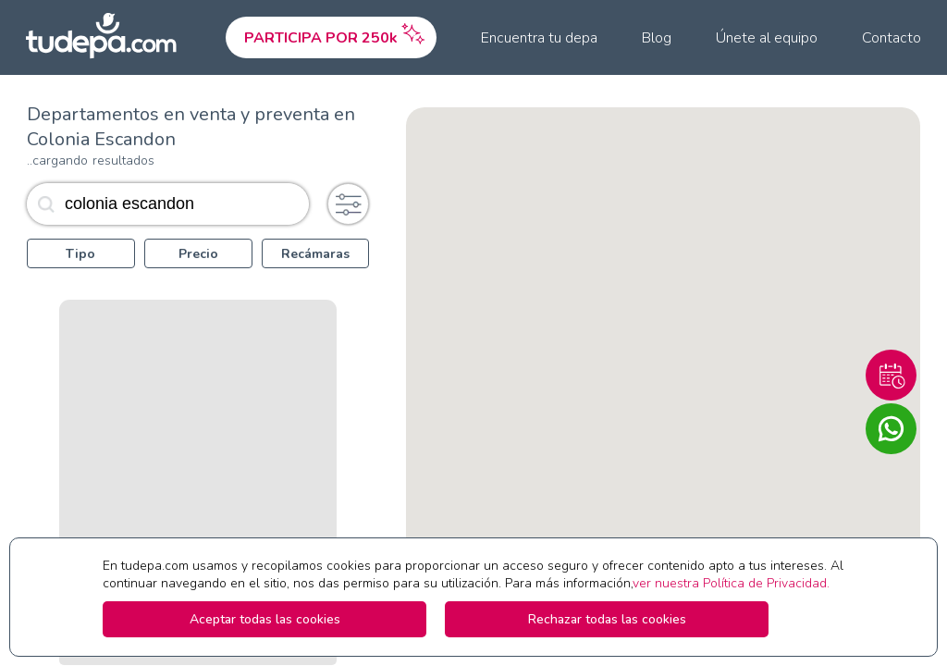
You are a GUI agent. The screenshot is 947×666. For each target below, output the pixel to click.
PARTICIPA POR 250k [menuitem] (335, 33)
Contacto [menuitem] (891, 38)
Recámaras (315, 254)
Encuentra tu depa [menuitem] (539, 38)
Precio (198, 254)
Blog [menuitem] (656, 38)
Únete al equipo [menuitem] (767, 38)
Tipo (80, 254)
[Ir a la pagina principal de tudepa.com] (109, 37)
